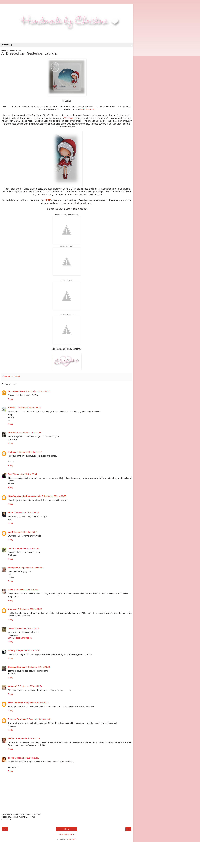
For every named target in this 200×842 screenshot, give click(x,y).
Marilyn (11, 738)
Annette (12, 408)
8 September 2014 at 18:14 (28, 650)
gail (10, 532)
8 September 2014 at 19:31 (38, 667)
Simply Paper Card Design (20, 638)
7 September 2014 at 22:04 (24, 474)
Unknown (12, 609)
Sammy (11, 650)
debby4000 (13, 568)
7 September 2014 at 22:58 (54, 496)
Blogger (72, 839)
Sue (10, 474)
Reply (10, 399)
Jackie (11, 548)
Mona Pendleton (15, 703)
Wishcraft (12, 686)
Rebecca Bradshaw (17, 719)
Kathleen (12, 452)
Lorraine (12, 433)
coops (11, 758)
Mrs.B (11, 513)
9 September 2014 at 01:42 (36, 703)
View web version (66, 834)
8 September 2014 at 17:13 (26, 628)
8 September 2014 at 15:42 (30, 609)
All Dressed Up (87, 109)
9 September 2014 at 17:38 (27, 758)
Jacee (11, 628)
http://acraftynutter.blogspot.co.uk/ (24, 496)
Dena (10, 590)
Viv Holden (69, 118)
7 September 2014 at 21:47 (29, 452)
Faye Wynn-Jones (16, 391)
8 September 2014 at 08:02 (31, 568)
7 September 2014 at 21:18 (29, 433)
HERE (48, 200)
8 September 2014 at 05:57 (24, 532)
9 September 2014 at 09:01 (39, 719)
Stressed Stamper (16, 667)
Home (66, 829)
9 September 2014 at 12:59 (28, 738)
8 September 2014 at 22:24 (30, 686)
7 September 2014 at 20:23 (38, 391)
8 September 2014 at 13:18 (26, 590)
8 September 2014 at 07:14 (27, 548)
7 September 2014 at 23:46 (26, 513)
